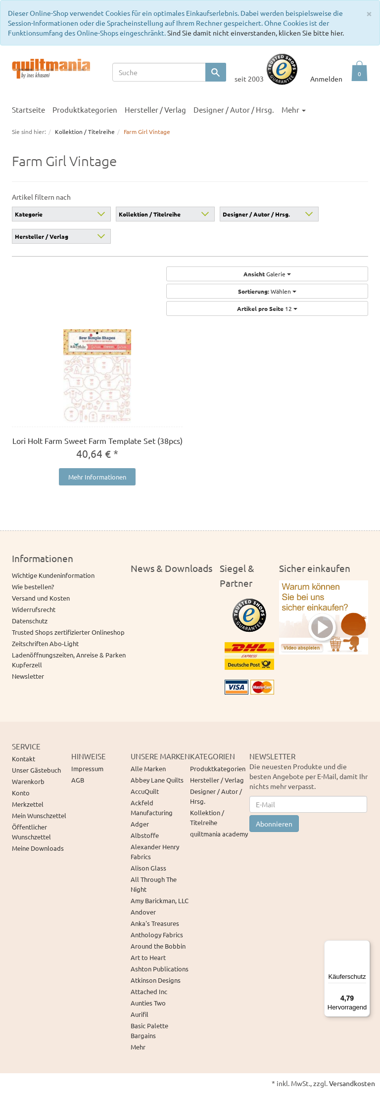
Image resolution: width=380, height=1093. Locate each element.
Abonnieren (274, 823)
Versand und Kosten (41, 598)
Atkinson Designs (156, 980)
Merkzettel (28, 804)
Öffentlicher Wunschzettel (31, 832)
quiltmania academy (219, 834)
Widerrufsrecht (33, 609)
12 (267, 308)
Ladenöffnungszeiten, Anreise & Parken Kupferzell (69, 660)
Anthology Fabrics (157, 934)
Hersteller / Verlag (155, 109)
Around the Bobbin (158, 946)
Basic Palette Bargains (149, 1030)
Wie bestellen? (33, 586)
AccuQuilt (145, 791)
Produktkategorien (84, 109)
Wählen (267, 291)
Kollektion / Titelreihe (150, 214)
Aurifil (139, 1014)
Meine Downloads (38, 848)
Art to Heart (148, 957)
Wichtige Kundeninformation (53, 575)
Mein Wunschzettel (39, 815)
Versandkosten (352, 1083)
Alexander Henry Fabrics (155, 851)
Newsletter (28, 676)
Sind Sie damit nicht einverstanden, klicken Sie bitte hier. (255, 32)
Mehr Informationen (97, 477)
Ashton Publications (160, 968)
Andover (143, 912)
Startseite (28, 109)
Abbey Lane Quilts (157, 780)
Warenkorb (28, 781)
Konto (21, 792)
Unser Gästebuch (36, 770)
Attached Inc (149, 991)
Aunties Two (148, 1003)
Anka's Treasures (155, 923)
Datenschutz (30, 620)
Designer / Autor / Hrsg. (233, 109)
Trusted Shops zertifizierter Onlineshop (68, 632)
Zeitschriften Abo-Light (45, 643)
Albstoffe (145, 835)
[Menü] (364, 946)
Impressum (87, 768)
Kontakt (23, 758)
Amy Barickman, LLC (160, 900)
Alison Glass (148, 868)
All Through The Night (154, 884)
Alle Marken (148, 768)
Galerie (267, 274)
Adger (140, 824)
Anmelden (326, 78)
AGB (77, 780)
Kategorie (29, 214)
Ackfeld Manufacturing (152, 807)
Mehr (294, 109)
